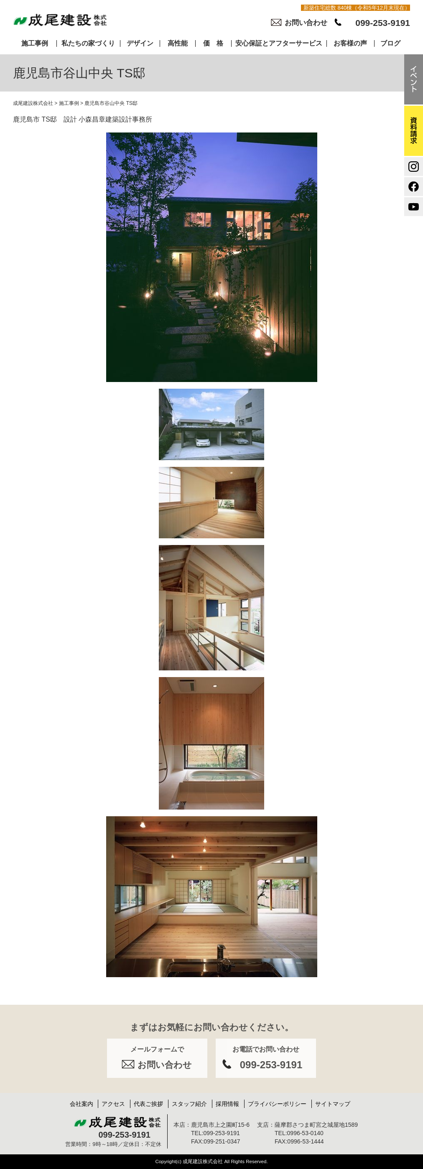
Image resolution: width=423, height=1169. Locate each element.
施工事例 (34, 43)
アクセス (113, 1103)
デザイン (140, 43)
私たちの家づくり (88, 43)
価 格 (213, 43)
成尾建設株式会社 (33, 103)
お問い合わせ (306, 23)
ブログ (390, 43)
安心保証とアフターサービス (278, 43)
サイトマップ (332, 1103)
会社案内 (81, 1103)
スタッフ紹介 (189, 1103)
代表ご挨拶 (148, 1103)
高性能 (178, 43)
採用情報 (227, 1103)
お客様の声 (350, 43)
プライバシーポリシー (277, 1103)
